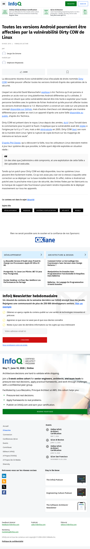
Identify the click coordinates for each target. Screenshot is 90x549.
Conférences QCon (10, 441)
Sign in (83, 4)
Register (70, 4)
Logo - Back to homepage (15, 3)
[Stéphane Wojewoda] (4, 63)
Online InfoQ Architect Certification (56, 433)
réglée (83, 126)
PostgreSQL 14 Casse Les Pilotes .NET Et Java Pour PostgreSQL (23, 274)
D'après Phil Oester (11, 143)
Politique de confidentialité (12, 544)
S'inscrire (7, 432)
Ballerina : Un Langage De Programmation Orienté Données (66, 284)
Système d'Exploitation (46, 211)
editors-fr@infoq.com (69, 527)
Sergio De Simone (14, 54)
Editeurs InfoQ (9, 453)
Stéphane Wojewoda (15, 63)
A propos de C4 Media (12, 462)
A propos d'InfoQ (10, 457)
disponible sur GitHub (24, 109)
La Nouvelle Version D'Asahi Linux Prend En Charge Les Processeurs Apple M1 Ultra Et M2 (22, 264)
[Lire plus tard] (67, 72)
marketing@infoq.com (10, 534)
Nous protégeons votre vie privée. (15, 346)
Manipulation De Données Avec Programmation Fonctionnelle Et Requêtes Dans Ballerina (66, 275)
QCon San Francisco (59, 459)
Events (5, 445)
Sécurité (30, 200)
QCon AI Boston (57, 442)
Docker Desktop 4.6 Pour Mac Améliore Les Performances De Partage (22, 282)
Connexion (7, 436)
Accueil (6, 428)
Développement (10, 211)
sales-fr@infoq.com (38, 527)
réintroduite (46, 129)
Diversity (6, 466)
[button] (25, 341)
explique (46, 92)
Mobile (78, 211)
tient (74, 129)
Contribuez (7, 449)
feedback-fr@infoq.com (10, 527)
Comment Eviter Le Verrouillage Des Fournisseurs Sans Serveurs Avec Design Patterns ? (65, 264)
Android (27, 211)
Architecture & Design (61, 256)
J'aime (25, 72)
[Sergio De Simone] (4, 54)
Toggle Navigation (4, 3)
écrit (66, 122)
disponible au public (12, 116)
